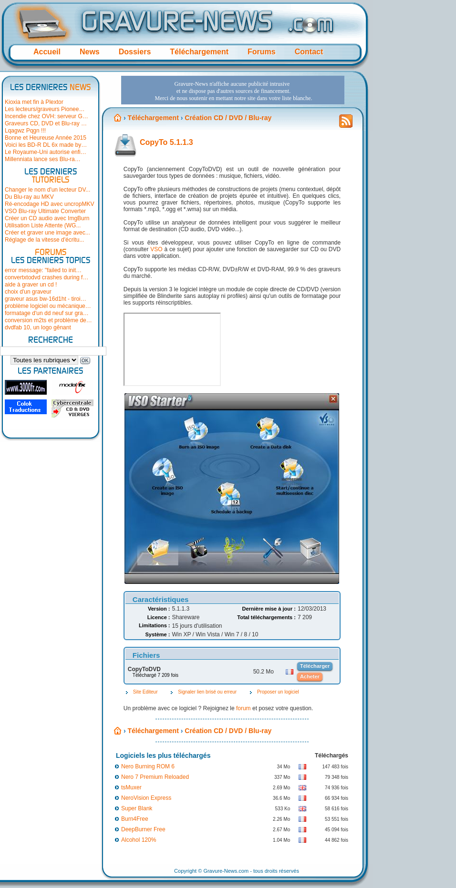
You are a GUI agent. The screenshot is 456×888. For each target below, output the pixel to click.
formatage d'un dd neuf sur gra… (47, 313)
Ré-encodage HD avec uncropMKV (49, 204)
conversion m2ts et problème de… (48, 320)
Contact (309, 52)
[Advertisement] (150, 104)
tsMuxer (131, 787)
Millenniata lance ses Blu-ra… (43, 159)
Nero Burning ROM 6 (148, 766)
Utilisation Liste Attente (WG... (43, 225)
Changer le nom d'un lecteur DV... (47, 189)
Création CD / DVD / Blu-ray (228, 731)
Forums (262, 52)
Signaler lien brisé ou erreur (207, 691)
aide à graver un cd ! (31, 284)
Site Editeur (145, 691)
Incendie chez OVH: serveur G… (46, 116)
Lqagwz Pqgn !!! (25, 130)
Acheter (310, 676)
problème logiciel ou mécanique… (48, 306)
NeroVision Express (146, 798)
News (90, 52)
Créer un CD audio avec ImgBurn (47, 218)
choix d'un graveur (28, 291)
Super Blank (136, 808)
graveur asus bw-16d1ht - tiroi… (45, 299)
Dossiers (135, 52)
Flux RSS (345, 123)
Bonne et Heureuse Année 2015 (45, 137)
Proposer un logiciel (278, 691)
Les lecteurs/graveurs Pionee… (44, 109)
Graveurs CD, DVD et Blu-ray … (46, 123)
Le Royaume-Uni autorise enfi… (45, 152)
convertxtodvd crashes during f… (46, 277)
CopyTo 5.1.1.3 (166, 142)
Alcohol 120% (138, 840)
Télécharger (315, 666)
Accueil (47, 52)
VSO (156, 249)
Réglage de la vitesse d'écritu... (44, 239)
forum (243, 708)
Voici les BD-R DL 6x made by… (46, 145)
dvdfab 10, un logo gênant (38, 327)
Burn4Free (134, 819)
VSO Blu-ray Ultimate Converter (45, 211)
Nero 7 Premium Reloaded (155, 777)
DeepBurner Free (143, 829)
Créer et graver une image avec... (47, 232)
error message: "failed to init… (43, 270)
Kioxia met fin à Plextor (34, 102)
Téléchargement (199, 52)
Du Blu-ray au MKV (29, 197)
